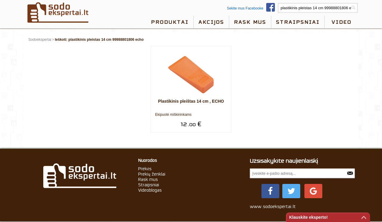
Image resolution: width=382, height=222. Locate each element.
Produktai (170, 22)
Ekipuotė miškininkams (173, 114)
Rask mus (250, 22)
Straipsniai (298, 22)
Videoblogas (150, 190)
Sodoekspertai (39, 39)
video (342, 22)
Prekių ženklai (151, 174)
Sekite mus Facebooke (252, 8)
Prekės (145, 168)
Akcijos (211, 22)
